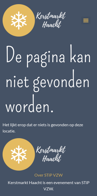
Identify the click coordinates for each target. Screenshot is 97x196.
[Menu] (86, 20)
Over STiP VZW (48, 174)
